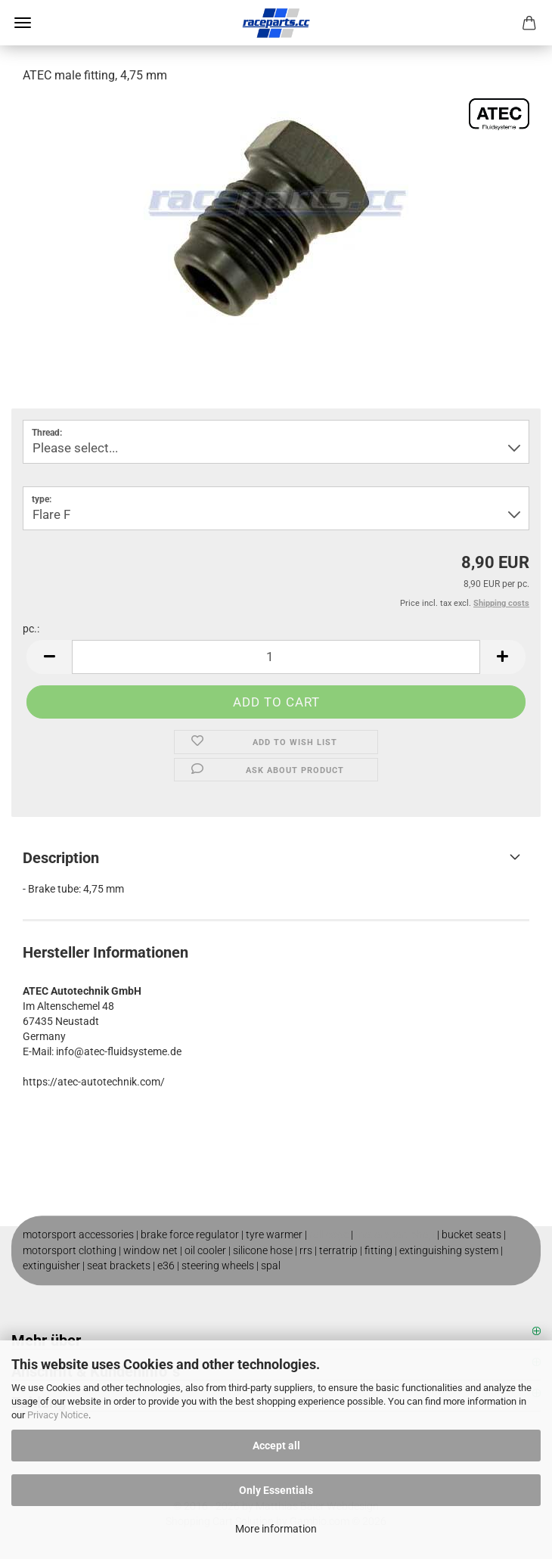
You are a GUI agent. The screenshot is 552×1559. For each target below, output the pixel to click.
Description (61, 858)
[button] (49, 657)
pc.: (31, 629)
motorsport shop (395, 1234)
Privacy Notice (57, 1415)
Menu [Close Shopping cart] (22, 22)
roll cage (329, 1234)
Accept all (276, 1445)
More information (276, 1529)
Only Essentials (276, 1490)
